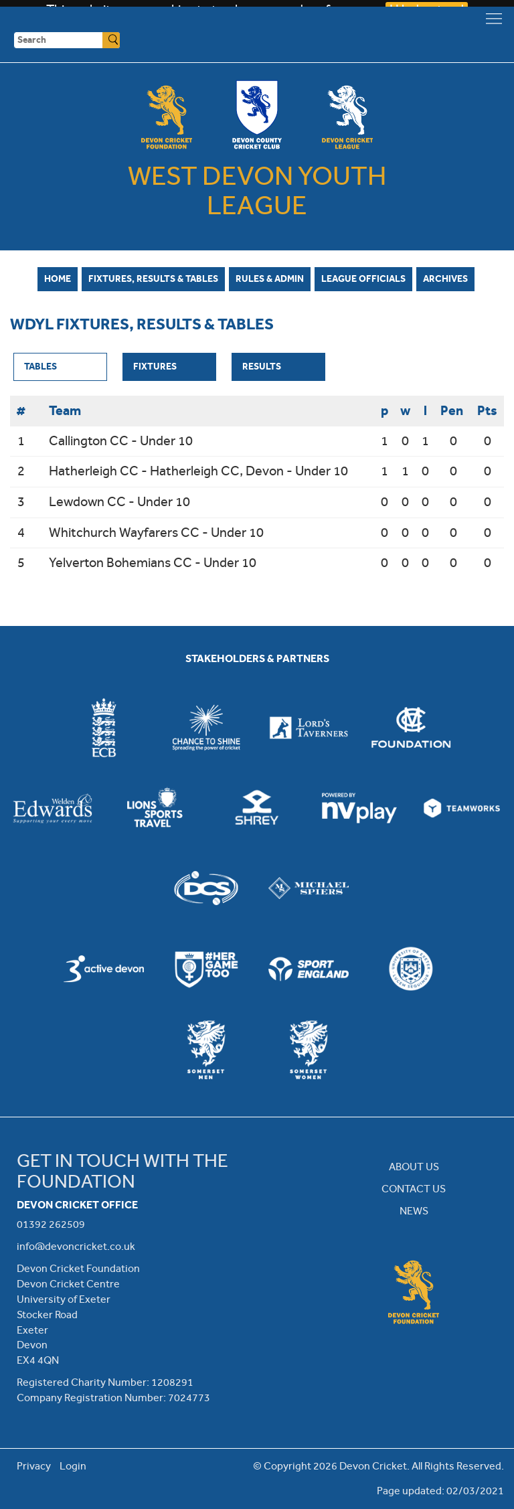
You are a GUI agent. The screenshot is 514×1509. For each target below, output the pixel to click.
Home (57, 278)
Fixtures (155, 366)
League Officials (363, 278)
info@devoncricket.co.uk (76, 1246)
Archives (445, 278)
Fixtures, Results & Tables (153, 278)
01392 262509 (51, 1224)
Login (73, 1465)
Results (261, 366)
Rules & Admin (270, 278)
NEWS (414, 1210)
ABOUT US (414, 1166)
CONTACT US (413, 1188)
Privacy (34, 1465)
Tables (40, 366)
